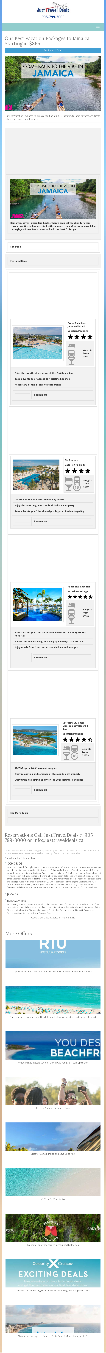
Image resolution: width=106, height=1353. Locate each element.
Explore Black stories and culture (53, 1093)
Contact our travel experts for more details (53, 917)
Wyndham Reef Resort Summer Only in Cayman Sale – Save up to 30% (53, 1047)
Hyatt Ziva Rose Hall (79, 586)
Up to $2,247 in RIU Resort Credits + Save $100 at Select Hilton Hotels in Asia (53, 956)
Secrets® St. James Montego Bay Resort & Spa (75, 725)
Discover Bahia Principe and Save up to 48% (53, 1138)
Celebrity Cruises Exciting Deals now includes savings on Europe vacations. (53, 1275)
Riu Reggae (71, 460)
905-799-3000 (53, 16)
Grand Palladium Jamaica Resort (77, 325)
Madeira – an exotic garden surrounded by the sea (53, 1230)
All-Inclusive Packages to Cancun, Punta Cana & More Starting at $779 (53, 1321)
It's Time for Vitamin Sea (53, 1184)
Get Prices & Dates (53, 50)
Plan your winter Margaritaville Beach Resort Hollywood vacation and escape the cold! (53, 1002)
